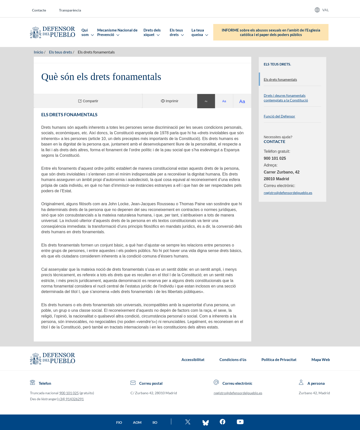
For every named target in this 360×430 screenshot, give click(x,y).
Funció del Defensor (279, 116)
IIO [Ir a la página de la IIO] (154, 422)
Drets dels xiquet (152, 32)
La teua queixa (200, 32)
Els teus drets (177, 32)
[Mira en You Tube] (240, 422)
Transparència (70, 10)
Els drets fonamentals (96, 52)
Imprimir (169, 101)
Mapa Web (321, 359)
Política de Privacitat (279, 359)
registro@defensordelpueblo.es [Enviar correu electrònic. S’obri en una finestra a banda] (288, 192)
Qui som (88, 32)
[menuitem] (43, 10)
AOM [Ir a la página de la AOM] (137, 422)
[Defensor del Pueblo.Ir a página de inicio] (52, 359)
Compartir (88, 101)
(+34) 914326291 (70, 399)
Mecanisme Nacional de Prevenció (117, 32)
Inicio (38, 52)
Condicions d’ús (233, 359)
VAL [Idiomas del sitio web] (325, 10)
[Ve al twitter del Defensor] (188, 422)
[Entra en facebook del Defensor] (223, 422)
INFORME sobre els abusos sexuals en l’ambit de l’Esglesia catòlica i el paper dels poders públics (271, 32)
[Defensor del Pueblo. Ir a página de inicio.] (52, 32)
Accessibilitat (193, 359)
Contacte (39, 10)
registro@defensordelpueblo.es (238, 393)
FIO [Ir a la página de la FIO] (119, 422)
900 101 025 (69, 393)
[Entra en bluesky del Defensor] (205, 422)
